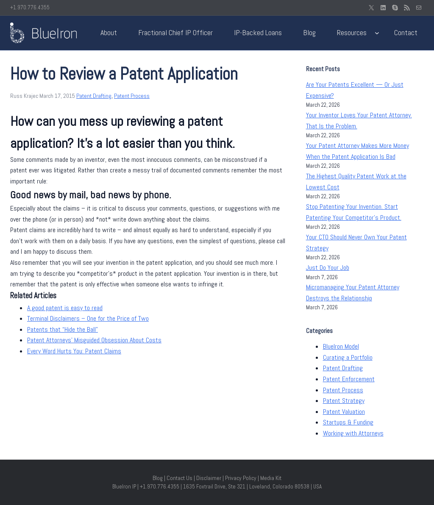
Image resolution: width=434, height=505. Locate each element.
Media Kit (270, 478)
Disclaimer (208, 478)
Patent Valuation (344, 411)
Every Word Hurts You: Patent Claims (74, 351)
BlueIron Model (341, 346)
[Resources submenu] (377, 33)
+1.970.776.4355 (30, 7)
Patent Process (132, 96)
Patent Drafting (93, 96)
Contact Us (179, 478)
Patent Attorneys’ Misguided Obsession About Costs (94, 340)
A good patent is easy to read (65, 307)
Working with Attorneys (353, 433)
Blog (158, 478)
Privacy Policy (240, 478)
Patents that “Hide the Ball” (62, 329)
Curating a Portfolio (348, 357)
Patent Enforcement (349, 379)
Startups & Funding (348, 422)
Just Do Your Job (327, 267)
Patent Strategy (343, 400)
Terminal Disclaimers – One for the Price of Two (88, 318)
